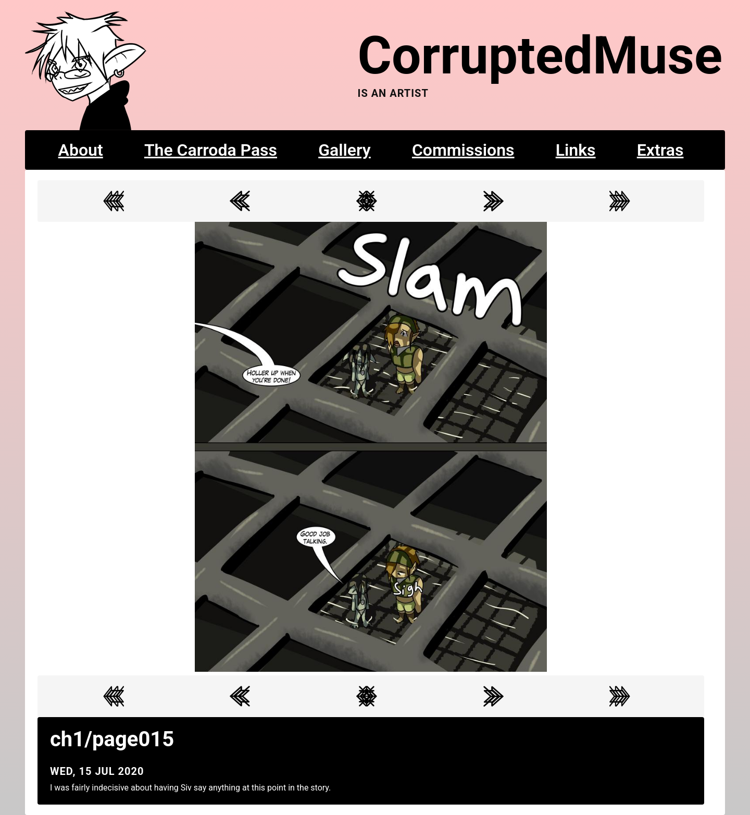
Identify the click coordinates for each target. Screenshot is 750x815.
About (80, 150)
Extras (660, 150)
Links (576, 150)
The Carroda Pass (210, 150)
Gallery (344, 150)
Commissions (463, 150)
